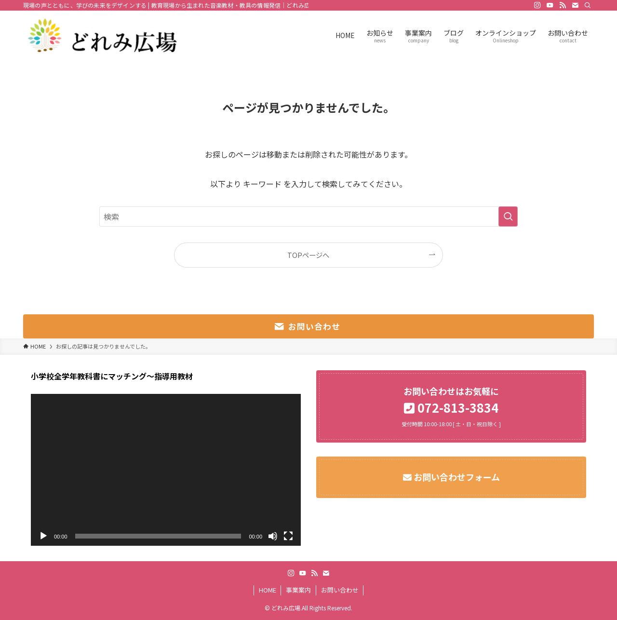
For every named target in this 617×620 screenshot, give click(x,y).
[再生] (43, 536)
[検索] (587, 5)
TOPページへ (308, 255)
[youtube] (550, 5)
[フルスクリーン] (288, 536)
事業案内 (298, 589)
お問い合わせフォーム (456, 477)
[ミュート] (273, 536)
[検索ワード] (308, 216)
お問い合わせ (340, 589)
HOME (267, 589)
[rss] (562, 5)
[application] (166, 470)
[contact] (575, 5)
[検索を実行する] (508, 216)
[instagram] (537, 5)
